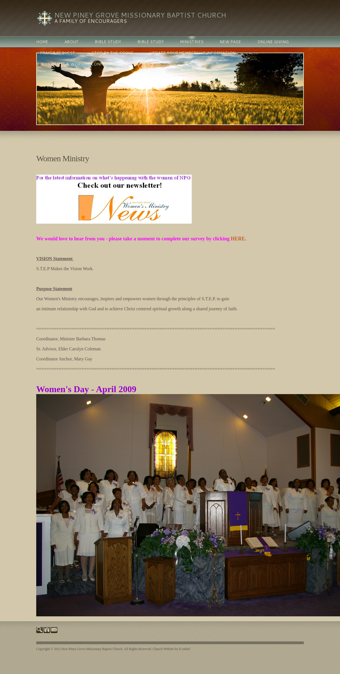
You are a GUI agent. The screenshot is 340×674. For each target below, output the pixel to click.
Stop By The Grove (112, 53)
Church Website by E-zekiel (171, 649)
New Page (230, 42)
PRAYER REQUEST (57, 53)
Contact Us (147, 64)
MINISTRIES (191, 42)
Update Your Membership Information (192, 53)
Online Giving (273, 42)
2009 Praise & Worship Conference (79, 64)
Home (42, 42)
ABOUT (71, 42)
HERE (238, 238)
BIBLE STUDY (108, 42)
